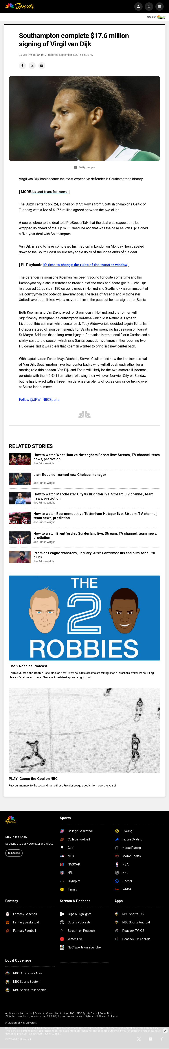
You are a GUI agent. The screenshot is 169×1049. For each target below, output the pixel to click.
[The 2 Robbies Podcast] (84, 618)
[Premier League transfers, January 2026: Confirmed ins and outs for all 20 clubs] (20, 557)
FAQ (72, 1013)
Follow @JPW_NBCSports (39, 400)
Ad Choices (12, 1013)
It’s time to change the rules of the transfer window (85, 265)
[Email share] (41, 65)
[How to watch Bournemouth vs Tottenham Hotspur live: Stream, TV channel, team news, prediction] (20, 518)
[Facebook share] (22, 65)
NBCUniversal (29, 1022)
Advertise (26, 1013)
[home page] (20, 6)
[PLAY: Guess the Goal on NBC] (84, 730)
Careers (39, 1013)
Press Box (105, 1013)
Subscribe (14, 853)
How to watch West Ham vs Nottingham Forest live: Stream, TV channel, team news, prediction (96, 457)
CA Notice (90, 1016)
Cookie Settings (108, 1016)
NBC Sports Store (87, 1013)
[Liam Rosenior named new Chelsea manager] (20, 479)
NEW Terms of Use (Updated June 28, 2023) (31, 1016)
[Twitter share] (32, 65)
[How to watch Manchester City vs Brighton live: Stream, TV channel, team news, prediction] (20, 498)
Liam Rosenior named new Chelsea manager (69, 475)
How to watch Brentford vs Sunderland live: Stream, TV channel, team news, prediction (95, 535)
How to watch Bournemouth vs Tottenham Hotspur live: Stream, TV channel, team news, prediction (95, 516)
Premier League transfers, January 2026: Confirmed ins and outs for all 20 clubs (94, 555)
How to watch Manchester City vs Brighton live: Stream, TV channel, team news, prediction (93, 496)
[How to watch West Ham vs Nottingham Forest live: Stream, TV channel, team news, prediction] (20, 459)
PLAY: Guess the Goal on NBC (33, 779)
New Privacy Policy (71, 1016)
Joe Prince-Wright (33, 54)
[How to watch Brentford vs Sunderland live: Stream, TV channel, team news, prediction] (20, 537)
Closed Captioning (57, 1013)
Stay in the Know (16, 836)
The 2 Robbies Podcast (28, 666)
